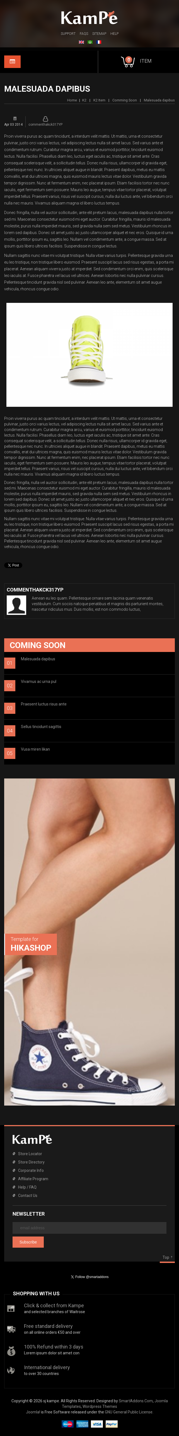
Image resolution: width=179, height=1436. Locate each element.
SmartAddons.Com (136, 1401)
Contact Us (27, 1195)
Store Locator (30, 1154)
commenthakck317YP (45, 124)
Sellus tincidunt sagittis (41, 726)
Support (68, 34)
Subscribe (28, 1242)
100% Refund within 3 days (53, 1347)
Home (72, 100)
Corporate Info (31, 1170)
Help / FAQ (27, 1187)
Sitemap (99, 34)
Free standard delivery (48, 1326)
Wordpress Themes (100, 1406)
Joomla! (33, 1412)
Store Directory (31, 1162)
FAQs (84, 34)
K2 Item (99, 100)
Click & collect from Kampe (54, 1305)
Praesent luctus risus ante (44, 704)
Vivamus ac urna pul (38, 681)
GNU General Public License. (129, 1412)
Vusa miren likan (35, 749)
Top (166, 1257)
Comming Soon (124, 100)
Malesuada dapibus (38, 659)
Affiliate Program (33, 1179)
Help (114, 34)
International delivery (47, 1367)
